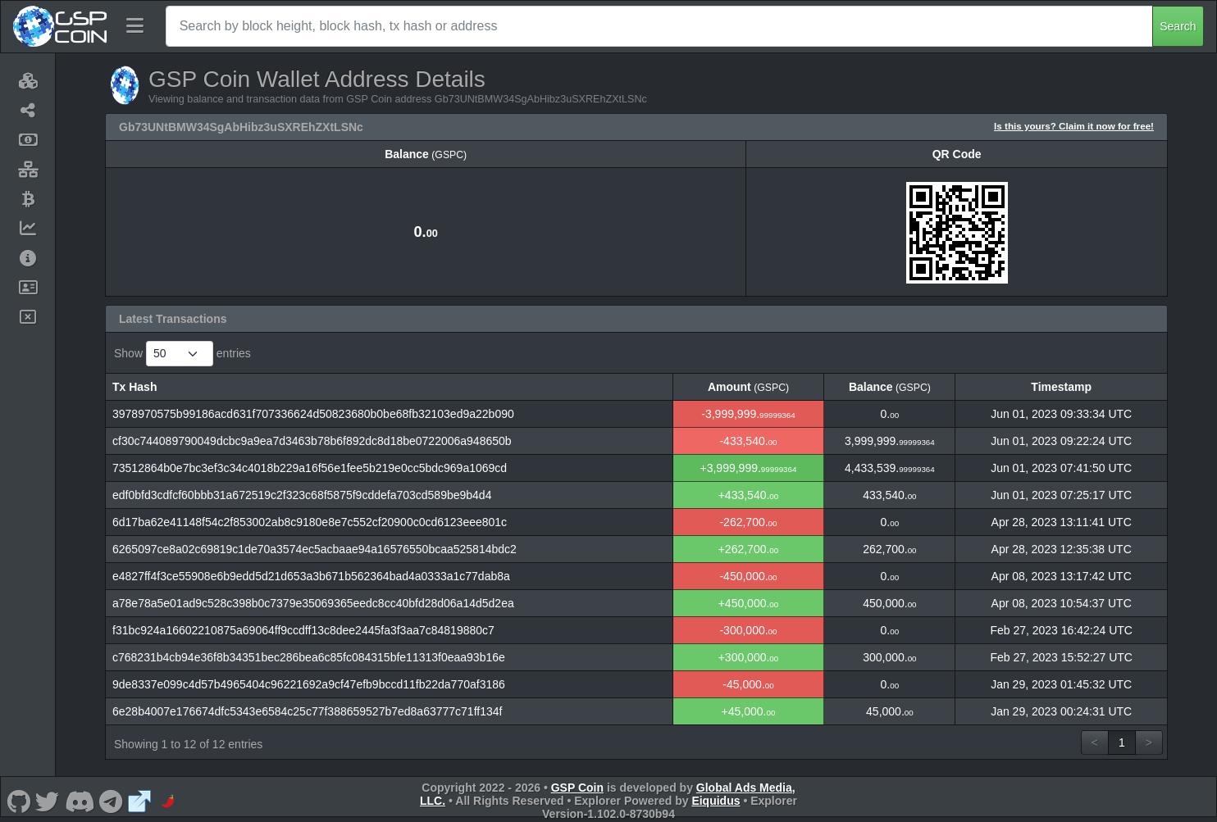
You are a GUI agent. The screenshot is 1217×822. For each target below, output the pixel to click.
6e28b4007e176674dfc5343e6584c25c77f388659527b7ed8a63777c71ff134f (307, 711)
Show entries (182, 353)
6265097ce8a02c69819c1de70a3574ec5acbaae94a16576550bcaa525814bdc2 (314, 549)
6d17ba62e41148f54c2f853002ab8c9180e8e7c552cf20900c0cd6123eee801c (309, 522)
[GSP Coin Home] (59, 26)
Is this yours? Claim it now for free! (1074, 125)
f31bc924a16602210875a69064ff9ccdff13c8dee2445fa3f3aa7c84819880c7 (303, 630)
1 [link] (1122, 742)
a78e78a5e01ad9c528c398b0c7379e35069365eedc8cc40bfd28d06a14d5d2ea (313, 603)
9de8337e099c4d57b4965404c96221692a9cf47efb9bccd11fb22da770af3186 (308, 684)
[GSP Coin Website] (139, 800)
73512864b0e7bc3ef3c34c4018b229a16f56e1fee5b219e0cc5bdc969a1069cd (309, 468)
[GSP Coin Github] (18, 800)
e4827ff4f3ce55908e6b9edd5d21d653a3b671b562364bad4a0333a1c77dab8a (311, 576)
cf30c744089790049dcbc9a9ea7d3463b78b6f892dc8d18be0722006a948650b (312, 440)
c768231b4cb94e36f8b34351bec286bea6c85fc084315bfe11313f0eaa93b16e (308, 657)
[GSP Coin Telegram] (111, 800)
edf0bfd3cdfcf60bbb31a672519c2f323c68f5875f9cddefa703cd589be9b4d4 (301, 495)
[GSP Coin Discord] (79, 800)
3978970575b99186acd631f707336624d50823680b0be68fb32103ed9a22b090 (313, 413)
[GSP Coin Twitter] (47, 800)
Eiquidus (715, 800)
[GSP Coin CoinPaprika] (168, 800)
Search (1178, 26)
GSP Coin (577, 787)
